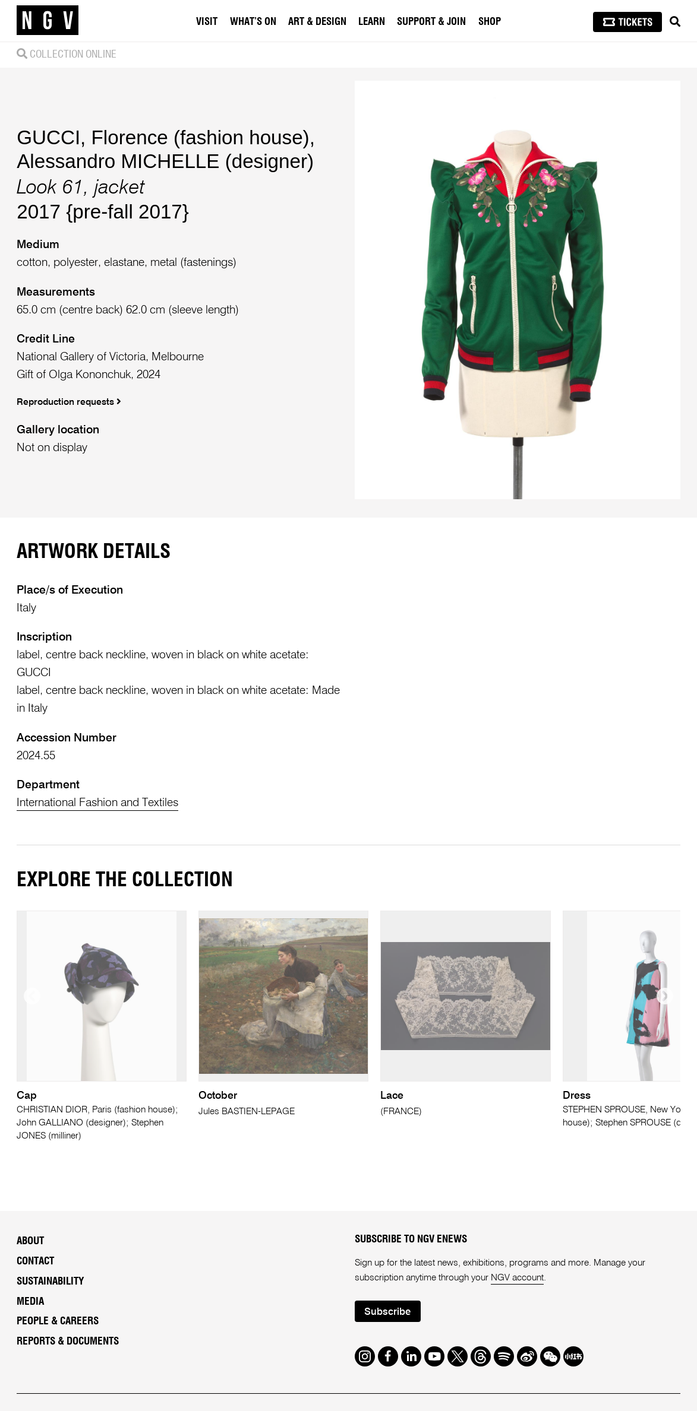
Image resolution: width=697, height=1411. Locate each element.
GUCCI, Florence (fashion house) (163, 137)
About (30, 1241)
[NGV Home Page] (47, 21)
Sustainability (50, 1281)
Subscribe (387, 1312)
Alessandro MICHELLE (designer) (165, 161)
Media (30, 1301)
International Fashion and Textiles (97, 802)
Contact (35, 1261)
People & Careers (58, 1321)
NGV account (517, 1278)
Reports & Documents (68, 1341)
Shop (489, 22)
